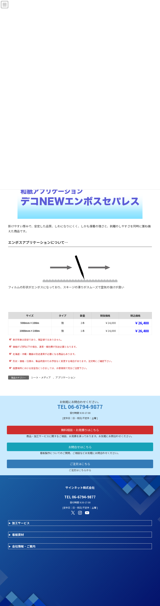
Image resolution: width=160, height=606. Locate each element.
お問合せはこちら (80, 447)
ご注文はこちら (80, 464)
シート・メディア (41, 377)
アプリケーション (65, 377)
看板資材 (18, 535)
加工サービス (21, 523)
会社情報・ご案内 (23, 546)
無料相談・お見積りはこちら (80, 430)
